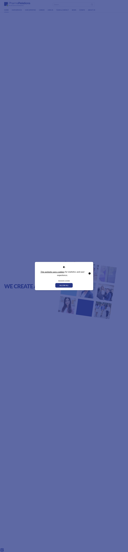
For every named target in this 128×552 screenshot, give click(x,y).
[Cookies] (2, 549)
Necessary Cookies (64, 280)
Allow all (64, 285)
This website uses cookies (52, 271)
